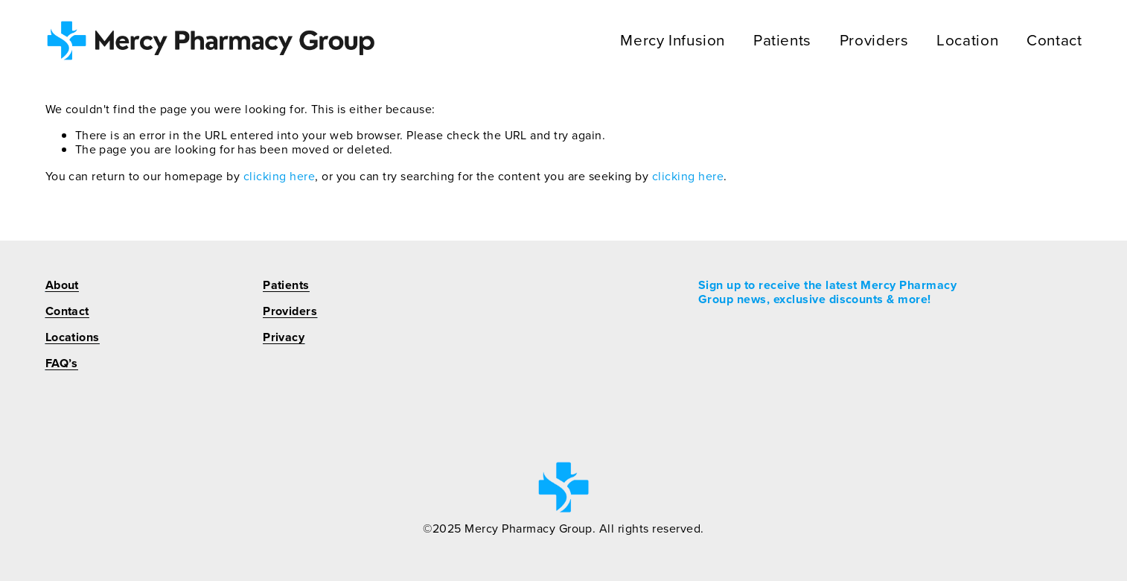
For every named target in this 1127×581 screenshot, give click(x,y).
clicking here (279, 176)
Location (967, 40)
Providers (874, 40)
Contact (1054, 40)
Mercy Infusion (672, 40)
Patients (782, 40)
